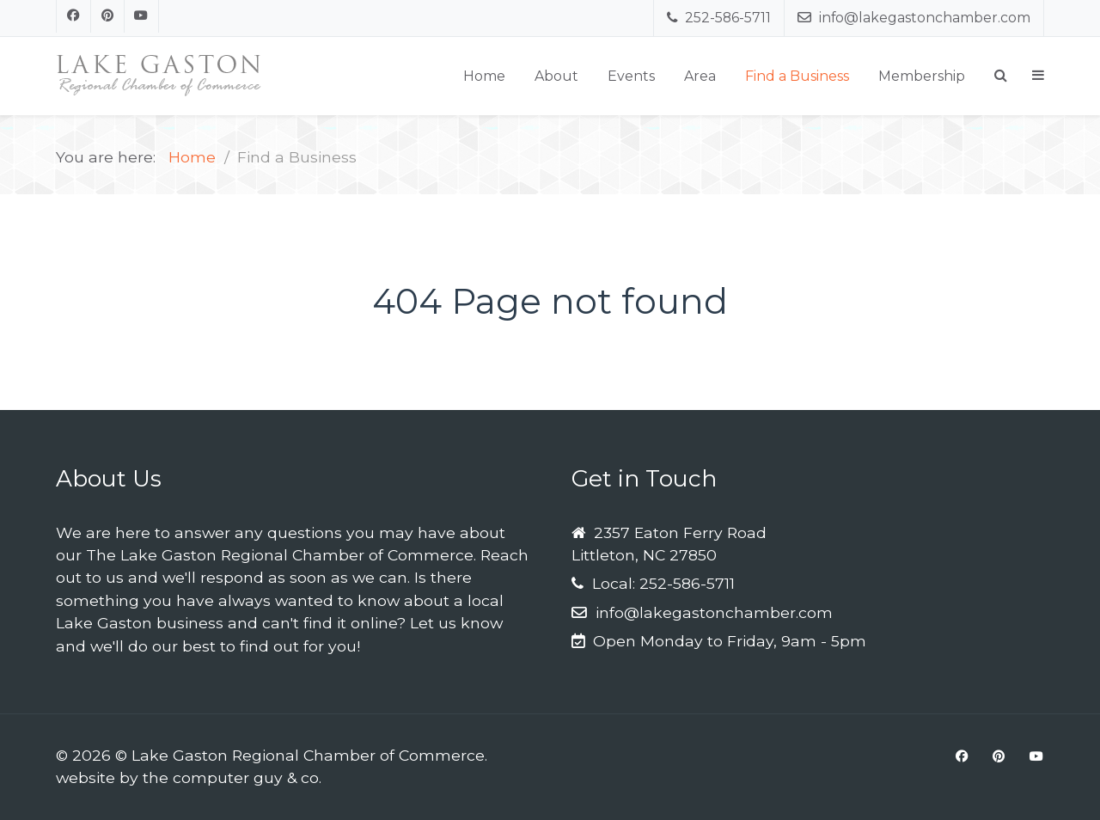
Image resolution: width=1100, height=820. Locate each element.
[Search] (1000, 75)
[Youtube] (142, 16)
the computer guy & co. (232, 777)
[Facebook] (73, 16)
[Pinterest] (108, 16)
